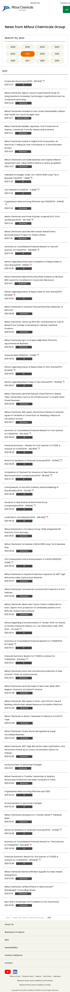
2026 (13, 47)
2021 (28, 53)
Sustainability (11, 947)
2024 (42, 47)
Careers (9, 963)
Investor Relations (13, 955)
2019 (57, 53)
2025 (27, 47)
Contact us (65, 3)
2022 (13, 53)
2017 (28, 60)
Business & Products (14, 932)
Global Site (35, 3)
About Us (9, 924)
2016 (42, 60)
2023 (57, 47)
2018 (13, 60)
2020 (42, 53)
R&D (7, 939)
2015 (57, 60)
